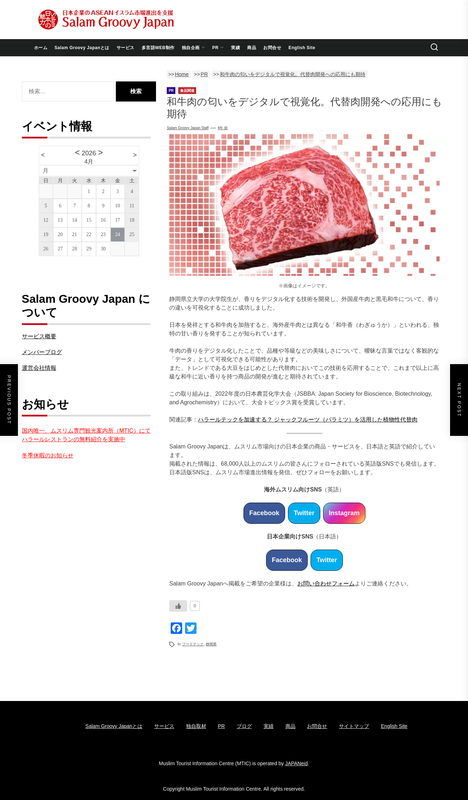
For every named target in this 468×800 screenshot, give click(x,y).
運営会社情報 (39, 368)
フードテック (193, 644)
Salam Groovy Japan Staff (188, 128)
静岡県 (211, 644)
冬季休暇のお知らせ (48, 455)
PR (218, 47)
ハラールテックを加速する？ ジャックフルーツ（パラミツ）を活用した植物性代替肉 (307, 420)
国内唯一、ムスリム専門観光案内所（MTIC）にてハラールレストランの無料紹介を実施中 (86, 435)
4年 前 (223, 128)
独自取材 (196, 726)
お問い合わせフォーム (326, 583)
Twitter (304, 513)
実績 (235, 47)
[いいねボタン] (178, 606)
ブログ (244, 726)
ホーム (41, 47)
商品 (251, 47)
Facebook (264, 513)
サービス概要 (39, 336)
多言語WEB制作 (158, 47)
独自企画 (193, 47)
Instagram (344, 513)
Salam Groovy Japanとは (82, 47)
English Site (301, 47)
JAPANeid (296, 763)
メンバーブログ (42, 352)
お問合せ (272, 47)
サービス (125, 47)
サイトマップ (354, 726)
